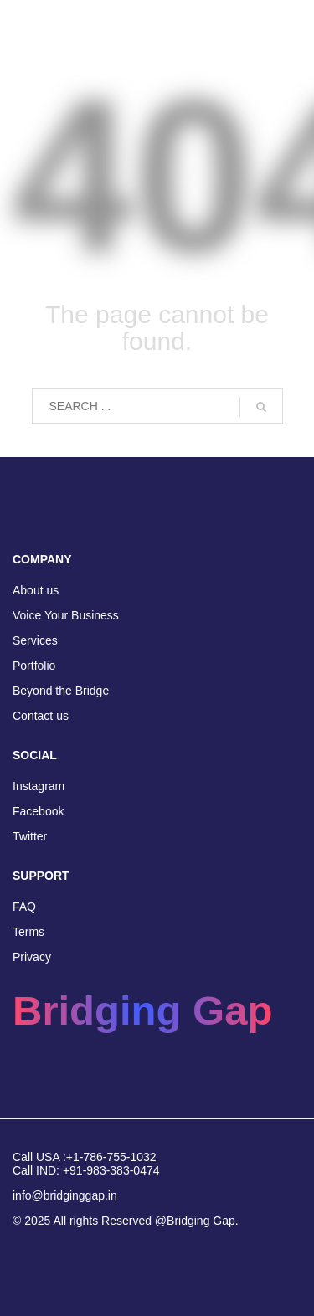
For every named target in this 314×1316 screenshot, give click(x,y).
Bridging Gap (142, 1010)
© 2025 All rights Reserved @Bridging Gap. (126, 1220)
